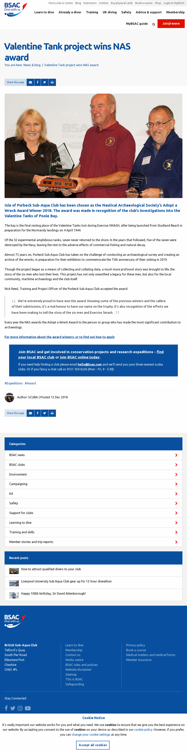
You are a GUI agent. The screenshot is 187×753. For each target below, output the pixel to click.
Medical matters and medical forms (150, 655)
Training (92, 12)
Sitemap (71, 674)
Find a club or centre (61, 3)
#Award (30, 383)
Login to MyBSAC (174, 3)
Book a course (144, 3)
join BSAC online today (79, 357)
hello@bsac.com (90, 364)
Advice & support (149, 12)
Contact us (72, 655)
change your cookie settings (91, 734)
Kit (11, 493)
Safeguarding (74, 684)
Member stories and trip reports (31, 542)
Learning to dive (20, 522)
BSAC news (17, 455)
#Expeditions (14, 383)
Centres (103, 3)
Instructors (90, 3)
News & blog (32, 65)
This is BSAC (74, 679)
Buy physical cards (122, 3)
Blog (78, 3)
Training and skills (21, 532)
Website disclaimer (78, 669)
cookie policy (143, 729)
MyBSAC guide (137, 23)
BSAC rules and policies (81, 664)
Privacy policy (135, 645)
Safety (126, 12)
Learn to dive (44, 12)
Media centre (74, 660)
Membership (175, 12)
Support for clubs (21, 513)
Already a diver (70, 12)
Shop (158, 3)
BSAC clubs (17, 464)
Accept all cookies (93, 745)
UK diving (110, 12)
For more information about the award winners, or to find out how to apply (60, 337)
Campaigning (18, 484)
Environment (18, 474)
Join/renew (171, 23)
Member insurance (138, 660)
